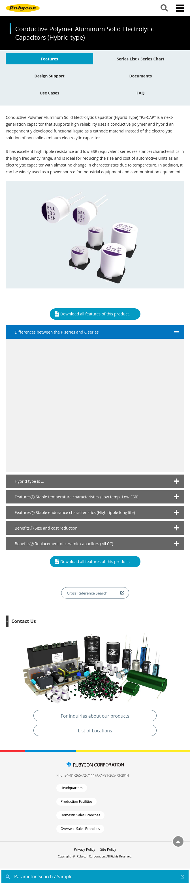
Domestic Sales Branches (80, 815)
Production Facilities (76, 801)
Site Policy (108, 849)
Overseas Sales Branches (80, 828)
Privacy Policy (84, 849)
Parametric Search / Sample (43, 876)
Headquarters (72, 787)
